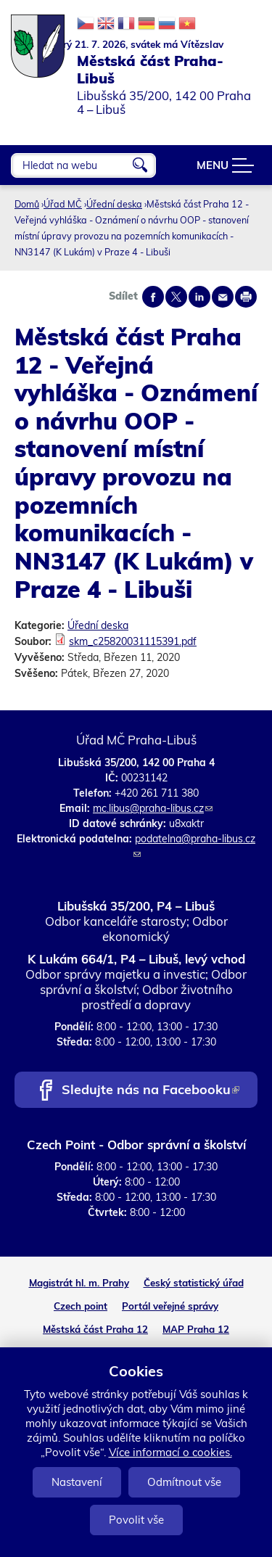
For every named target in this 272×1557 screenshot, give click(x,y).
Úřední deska (114, 204)
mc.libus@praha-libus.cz (153, 808)
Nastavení (76, 1482)
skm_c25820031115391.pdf (133, 641)
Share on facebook (153, 297)
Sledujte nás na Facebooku (150, 1091)
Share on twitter (176, 297)
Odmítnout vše (184, 1482)
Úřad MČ (63, 204)
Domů (27, 204)
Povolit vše (136, 1520)
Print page (246, 297)
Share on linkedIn (199, 297)
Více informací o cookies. (170, 1452)
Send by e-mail (223, 297)
